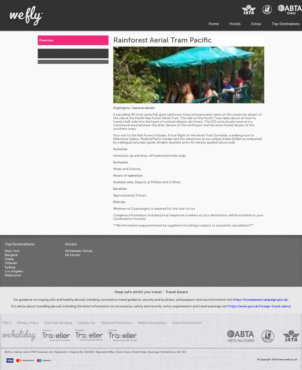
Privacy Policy (27, 323)
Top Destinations (286, 24)
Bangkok (11, 255)
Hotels (235, 24)
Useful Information (186, 323)
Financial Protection (116, 323)
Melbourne (13, 275)
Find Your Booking (58, 323)
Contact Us (86, 323)
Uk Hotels (72, 255)
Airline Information (152, 323)
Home (214, 24)
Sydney (10, 267)
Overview (46, 40)
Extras (256, 24)
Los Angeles (14, 271)
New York (12, 251)
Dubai (9, 259)
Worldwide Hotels (78, 251)
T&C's (7, 323)
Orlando (11, 263)
